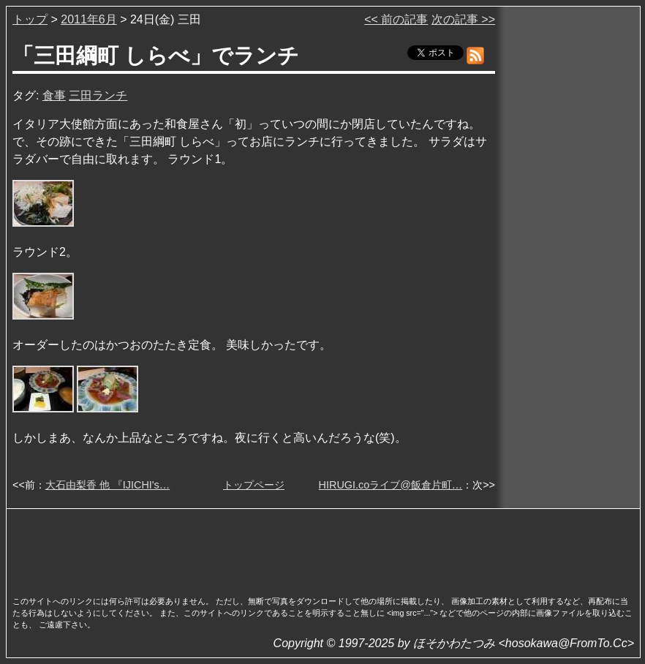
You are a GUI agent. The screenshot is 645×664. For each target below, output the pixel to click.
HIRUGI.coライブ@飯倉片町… (391, 485)
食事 (54, 95)
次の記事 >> (463, 19)
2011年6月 (89, 19)
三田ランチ (98, 95)
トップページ (253, 485)
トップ (30, 19)
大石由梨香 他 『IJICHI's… (107, 485)
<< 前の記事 (396, 19)
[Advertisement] (323, 548)
